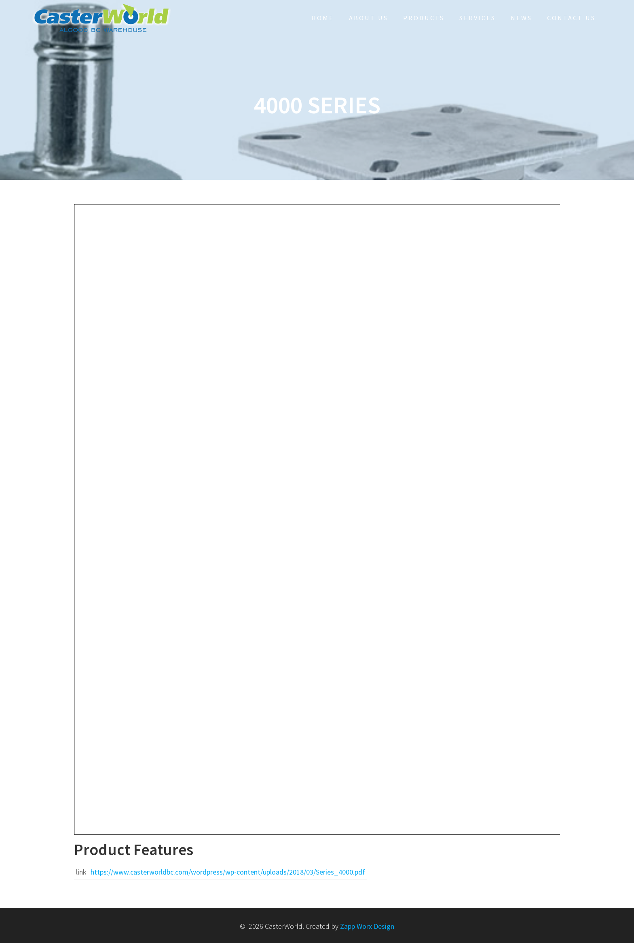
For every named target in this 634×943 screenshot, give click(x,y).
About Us (368, 18)
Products (423, 18)
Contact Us (571, 18)
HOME (322, 18)
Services (477, 18)
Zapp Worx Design (367, 926)
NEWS (521, 18)
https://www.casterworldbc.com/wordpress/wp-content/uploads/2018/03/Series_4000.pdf (228, 872)
